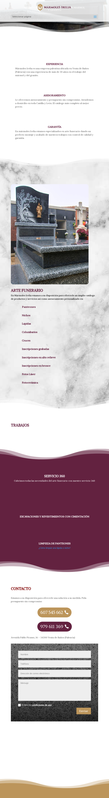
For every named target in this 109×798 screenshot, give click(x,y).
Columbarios (29, 332)
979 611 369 (51, 626)
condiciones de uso (42, 705)
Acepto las (35, 705)
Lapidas (26, 323)
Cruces (26, 340)
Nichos (26, 315)
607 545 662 (51, 612)
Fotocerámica (30, 382)
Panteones (29, 307)
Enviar (83, 711)
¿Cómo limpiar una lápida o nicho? (54, 548)
